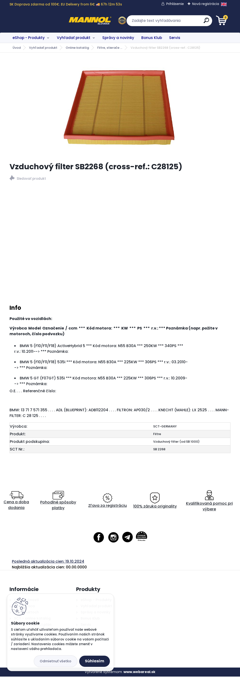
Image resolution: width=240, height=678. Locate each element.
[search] (177, 22)
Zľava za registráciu (107, 501)
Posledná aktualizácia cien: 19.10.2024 (48, 562)
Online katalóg (77, 47)
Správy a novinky (118, 37)
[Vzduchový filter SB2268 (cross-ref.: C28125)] (120, 107)
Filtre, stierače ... (109, 47)
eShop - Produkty (29, 37)
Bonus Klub (151, 37)
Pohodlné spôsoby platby (58, 502)
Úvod (17, 47)
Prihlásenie (175, 3)
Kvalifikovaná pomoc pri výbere (209, 502)
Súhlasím (94, 661)
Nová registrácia (205, 3)
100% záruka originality (155, 502)
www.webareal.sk (139, 673)
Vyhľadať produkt (73, 37)
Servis (174, 37)
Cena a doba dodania (16, 502)
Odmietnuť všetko (55, 661)
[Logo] (39, 21)
